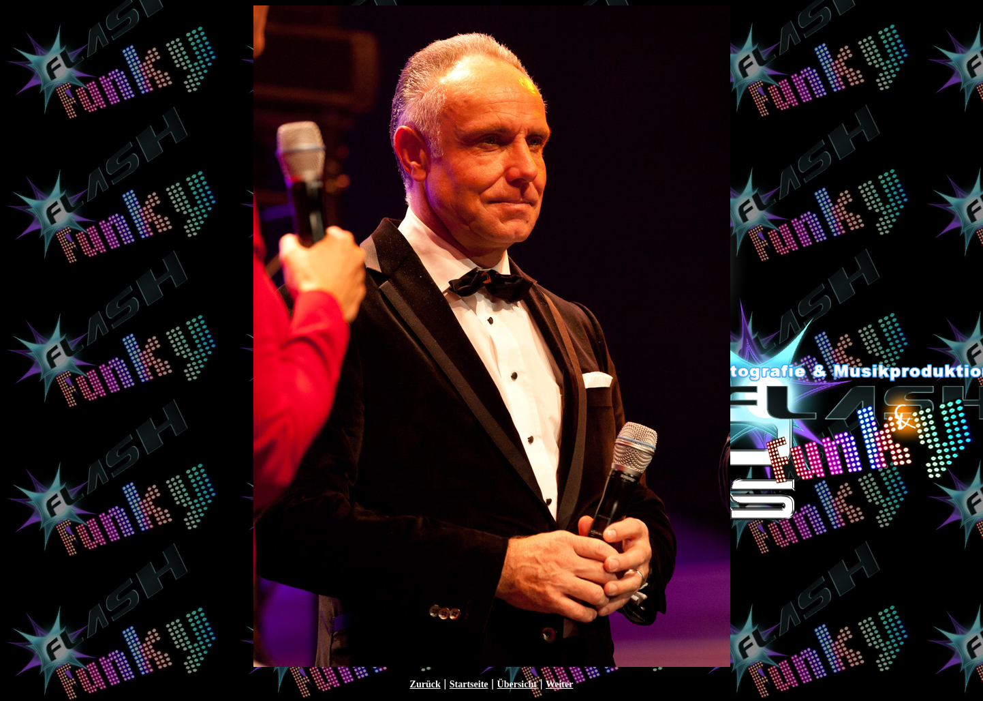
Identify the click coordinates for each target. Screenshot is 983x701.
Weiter (559, 684)
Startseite (469, 684)
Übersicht (517, 684)
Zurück (425, 684)
